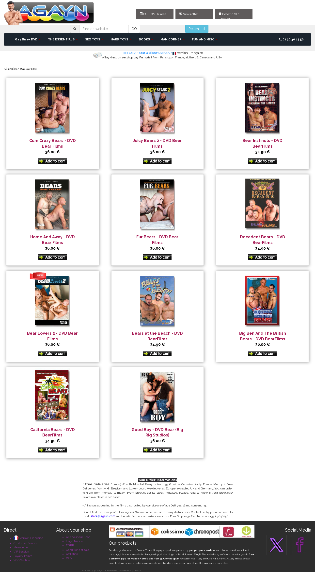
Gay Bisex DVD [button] (28, 39)
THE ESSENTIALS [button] (63, 39)
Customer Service (25, 543)
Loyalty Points (23, 556)
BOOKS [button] (146, 39)
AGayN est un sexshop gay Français (126, 57)
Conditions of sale (77, 550)
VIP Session (21, 551)
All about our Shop (78, 537)
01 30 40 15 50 (291, 39)
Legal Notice (74, 541)
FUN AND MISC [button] (205, 39)
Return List (197, 29)
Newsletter (188, 14)
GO (134, 29)
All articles (10, 68)
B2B (69, 558)
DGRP (70, 545)
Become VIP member (228, 15)
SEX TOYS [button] (94, 39)
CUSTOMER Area (153, 14)
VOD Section (22, 560)
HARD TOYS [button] (121, 39)
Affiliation (72, 554)
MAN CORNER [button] (172, 39)
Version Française (28, 538)
